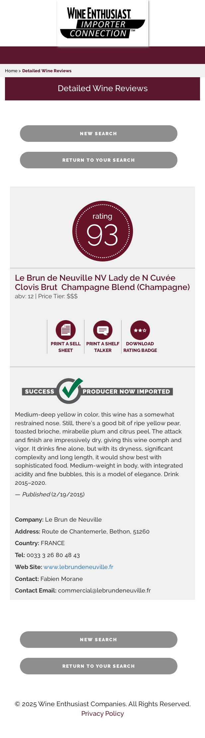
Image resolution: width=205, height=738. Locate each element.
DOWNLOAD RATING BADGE (140, 347)
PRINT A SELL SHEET (66, 347)
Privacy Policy (102, 713)
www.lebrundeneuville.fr (78, 566)
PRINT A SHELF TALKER (102, 347)
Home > (13, 70)
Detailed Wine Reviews (46, 70)
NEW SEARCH (98, 133)
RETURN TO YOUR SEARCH (98, 160)
